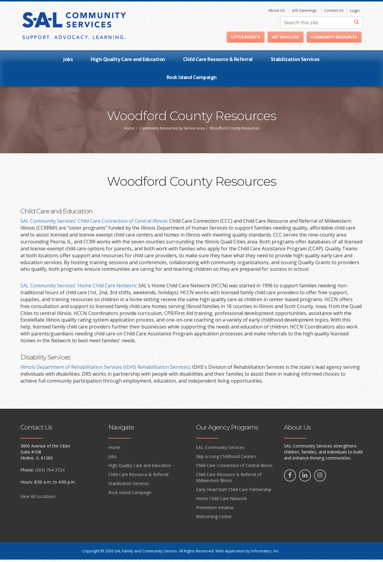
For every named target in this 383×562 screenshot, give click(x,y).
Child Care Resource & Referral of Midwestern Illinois (228, 480)
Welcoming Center (214, 519)
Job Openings (304, 12)
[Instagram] (320, 478)
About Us (276, 12)
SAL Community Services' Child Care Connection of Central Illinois (93, 223)
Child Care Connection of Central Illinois (234, 468)
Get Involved (285, 39)
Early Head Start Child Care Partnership (233, 492)
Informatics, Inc (265, 553)
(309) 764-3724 (50, 472)
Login (355, 13)
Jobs (68, 61)
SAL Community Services (220, 450)
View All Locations (38, 499)
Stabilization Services (295, 61)
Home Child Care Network (221, 501)
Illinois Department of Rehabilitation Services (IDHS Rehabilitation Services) (105, 369)
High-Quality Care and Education (128, 61)
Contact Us (334, 12)
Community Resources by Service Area (172, 130)
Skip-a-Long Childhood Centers (226, 459)
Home (129, 130)
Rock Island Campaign (192, 79)
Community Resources (334, 39)
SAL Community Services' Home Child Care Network (78, 288)
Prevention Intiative (215, 510)
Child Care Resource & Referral (218, 61)
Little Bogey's (245, 39)
